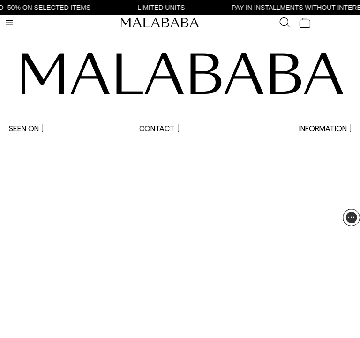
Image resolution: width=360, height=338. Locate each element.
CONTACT (159, 127)
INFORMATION (325, 127)
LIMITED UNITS (164, 7)
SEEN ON (26, 127)
